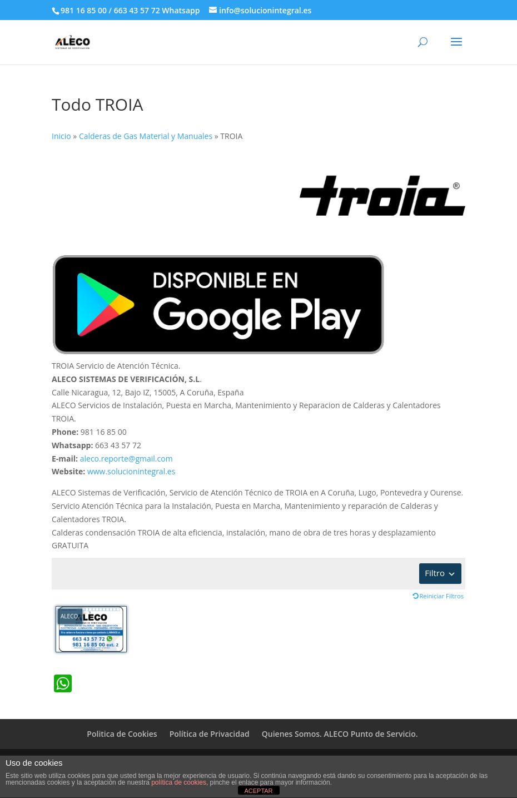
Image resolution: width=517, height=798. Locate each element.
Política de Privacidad (210, 733)
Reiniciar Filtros (441, 596)
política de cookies (178, 782)
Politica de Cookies (122, 733)
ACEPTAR (258, 790)
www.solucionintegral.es (131, 471)
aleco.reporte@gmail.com (126, 458)
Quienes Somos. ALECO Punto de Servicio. (340, 733)
